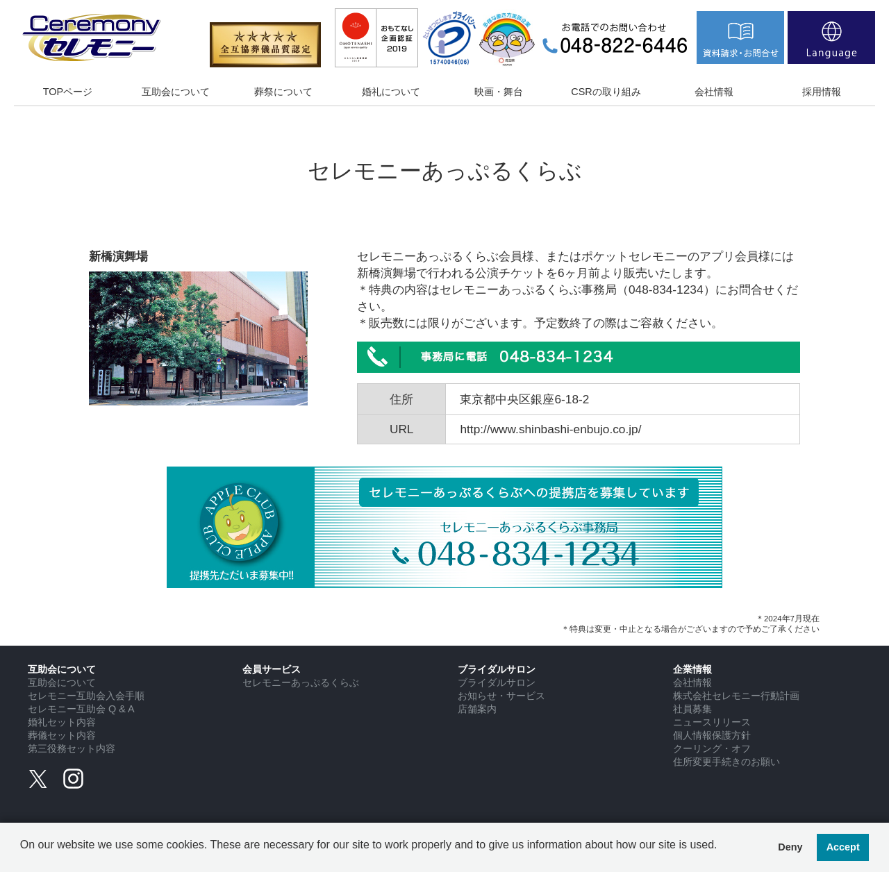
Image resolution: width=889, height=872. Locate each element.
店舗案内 (477, 708)
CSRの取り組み (605, 91)
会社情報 (714, 91)
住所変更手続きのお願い (726, 761)
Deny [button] (790, 847)
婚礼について (391, 91)
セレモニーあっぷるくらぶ (300, 682)
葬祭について (283, 91)
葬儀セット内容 (62, 735)
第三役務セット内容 (71, 748)
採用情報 (821, 91)
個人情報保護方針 (712, 735)
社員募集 (692, 708)
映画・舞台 (498, 91)
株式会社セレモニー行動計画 (736, 695)
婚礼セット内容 (62, 722)
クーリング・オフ (712, 748)
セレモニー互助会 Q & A (81, 708)
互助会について (176, 91)
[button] (22, 855)
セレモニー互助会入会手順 (86, 695)
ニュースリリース (712, 722)
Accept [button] (843, 847)
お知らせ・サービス (501, 695)
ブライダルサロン (496, 682)
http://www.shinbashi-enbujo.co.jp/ (550, 429)
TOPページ (67, 91)
